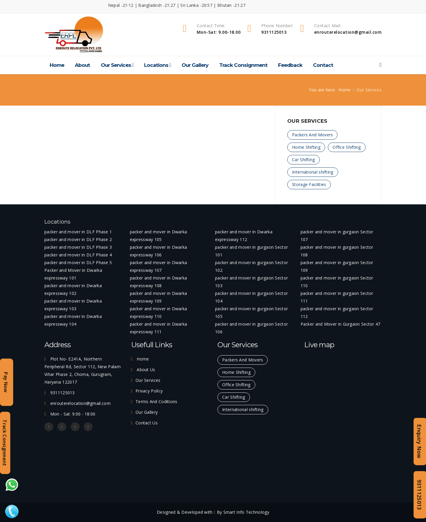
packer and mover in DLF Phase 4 (78, 255)
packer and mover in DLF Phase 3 (78, 247)
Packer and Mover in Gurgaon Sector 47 (340, 324)
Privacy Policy (149, 391)
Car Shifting (303, 159)
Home (57, 65)
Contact (323, 65)
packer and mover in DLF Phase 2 (78, 239)
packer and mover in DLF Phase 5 (78, 262)
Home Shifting (306, 147)
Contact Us (146, 423)
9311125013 (419, 494)
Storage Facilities (309, 184)
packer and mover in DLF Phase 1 (78, 232)
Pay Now (6, 382)
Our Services (116, 65)
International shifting (312, 172)
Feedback (290, 65)
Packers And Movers (312, 135)
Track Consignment (243, 65)
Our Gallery (195, 65)
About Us (145, 369)
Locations (156, 65)
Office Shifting (347, 147)
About (82, 65)
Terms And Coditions (156, 401)
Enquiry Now (419, 441)
